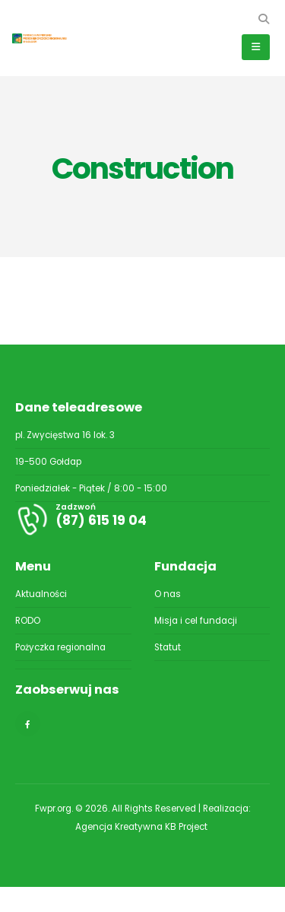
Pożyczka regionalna (60, 647)
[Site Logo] (45, 38)
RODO (27, 621)
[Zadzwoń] (142, 519)
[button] (263, 19)
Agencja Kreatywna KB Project (142, 827)
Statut (167, 647)
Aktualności (41, 594)
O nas (167, 594)
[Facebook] (27, 723)
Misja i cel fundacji (195, 621)
